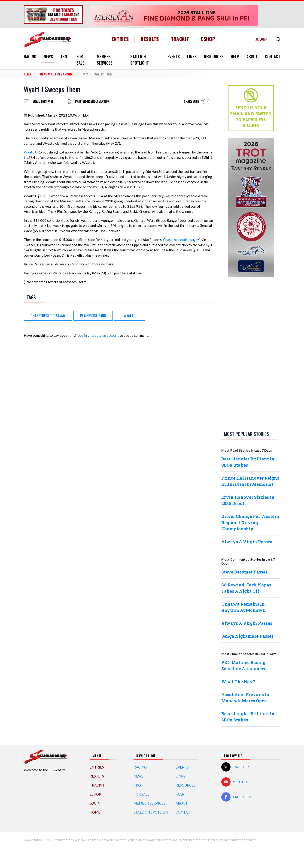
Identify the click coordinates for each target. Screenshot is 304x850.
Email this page (43, 101)
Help (235, 57)
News (48, 57)
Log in (82, 335)
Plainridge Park (93, 315)
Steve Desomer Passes (244, 572)
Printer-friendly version (92, 101)
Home (95, 812)
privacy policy (246, 840)
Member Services (104, 60)
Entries (120, 38)
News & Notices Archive (57, 74)
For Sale (80, 60)
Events (173, 57)
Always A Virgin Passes (246, 541)
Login (264, 39)
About (252, 57)
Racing (30, 57)
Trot (64, 57)
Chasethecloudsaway (179, 239)
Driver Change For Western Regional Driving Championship (250, 523)
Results (150, 38)
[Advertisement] (250, 353)
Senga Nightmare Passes (247, 636)
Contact (272, 57)
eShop (208, 38)
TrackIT (180, 38)
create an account (105, 335)
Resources (213, 57)
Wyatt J (30, 152)
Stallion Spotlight (139, 60)
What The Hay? (238, 681)
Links (192, 57)
